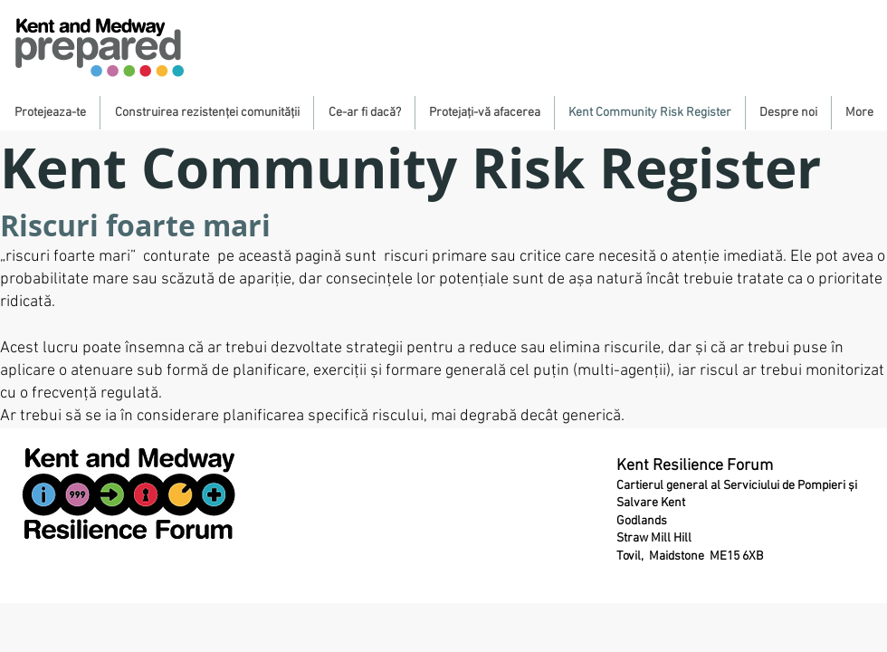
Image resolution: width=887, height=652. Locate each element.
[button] (50, 112)
